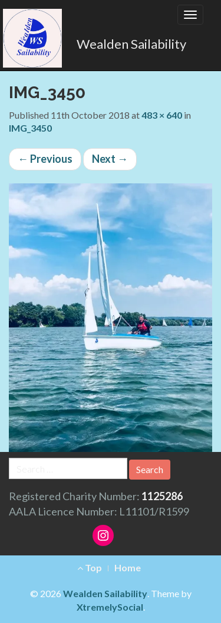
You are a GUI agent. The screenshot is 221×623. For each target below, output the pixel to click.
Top (89, 567)
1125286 (162, 496)
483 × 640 (161, 114)
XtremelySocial (110, 606)
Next (110, 158)
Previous (45, 158)
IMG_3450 (30, 127)
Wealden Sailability (131, 44)
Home (127, 567)
